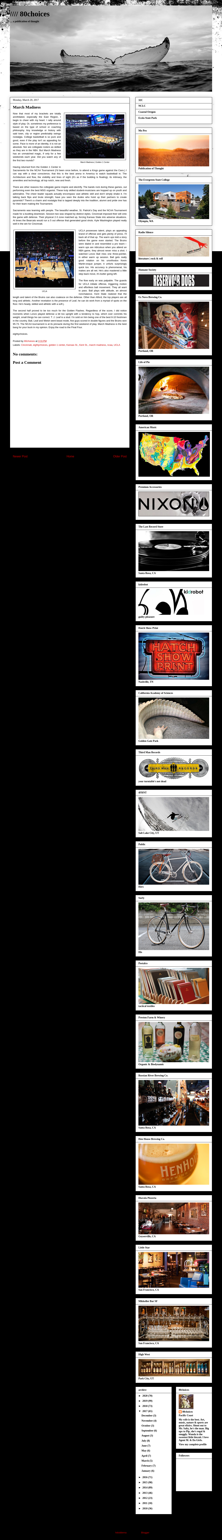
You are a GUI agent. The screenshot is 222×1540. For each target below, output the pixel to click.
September (148, 1430)
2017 (145, 1411)
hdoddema (120, 1532)
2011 (145, 1503)
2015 (145, 1482)
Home (70, 456)
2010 (145, 1508)
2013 (145, 1493)
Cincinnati (26, 345)
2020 (145, 1395)
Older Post (120, 456)
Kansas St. (72, 345)
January (146, 1470)
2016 (145, 1477)
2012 (145, 1498)
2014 (145, 1487)
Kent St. (83, 345)
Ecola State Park (147, 118)
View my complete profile (193, 1444)
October (146, 1425)
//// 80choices (30, 14)
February (147, 1465)
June (144, 1445)
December (147, 1415)
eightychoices (40, 345)
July (144, 1440)
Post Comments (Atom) (77, 468)
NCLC (142, 105)
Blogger (145, 1532)
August (146, 1435)
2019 (145, 1401)
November (147, 1420)
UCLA (117, 345)
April (145, 1455)
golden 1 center (57, 345)
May (144, 1450)
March (146, 1460)
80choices (187, 1411)
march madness (97, 345)
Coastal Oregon (146, 112)
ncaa (109, 345)
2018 (145, 1406)
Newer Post (20, 456)
